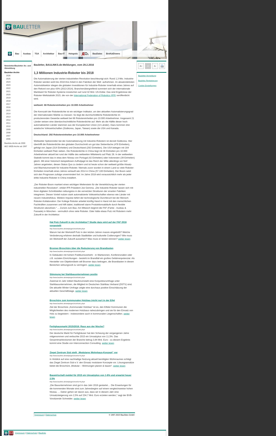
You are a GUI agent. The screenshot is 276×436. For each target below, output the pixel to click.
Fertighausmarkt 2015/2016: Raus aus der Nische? (77, 326)
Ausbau (27, 53)
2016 (8, 107)
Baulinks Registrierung (148, 81)
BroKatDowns (113, 53)
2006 (8, 139)
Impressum (39, 415)
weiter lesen (124, 239)
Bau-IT (61, 53)
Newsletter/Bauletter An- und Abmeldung (17, 67)
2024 (8, 82)
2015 (8, 110)
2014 (8, 114)
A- (155, 66)
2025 (8, 79)
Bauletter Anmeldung (147, 76)
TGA (37, 53)
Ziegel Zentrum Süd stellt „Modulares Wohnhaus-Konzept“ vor (84, 352)
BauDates (97, 53)
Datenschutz (51, 415)
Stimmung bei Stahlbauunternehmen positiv (74, 274)
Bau (17, 53)
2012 (8, 120)
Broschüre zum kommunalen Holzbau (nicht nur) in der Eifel (82, 300)
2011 (8, 123)
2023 (8, 85)
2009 (8, 129)
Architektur (48, 53)
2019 (8, 98)
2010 (8, 126)
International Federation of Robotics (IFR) (95, 95)
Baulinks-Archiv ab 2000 (14, 143)
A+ (141, 66)
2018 (8, 101)
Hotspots (73, 53)
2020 (8, 95)
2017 (8, 104)
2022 (8, 88)
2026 (8, 75)
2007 (8, 136)
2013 (8, 117)
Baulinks (42, 433)
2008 (8, 133)
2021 (8, 91)
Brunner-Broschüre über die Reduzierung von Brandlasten (81, 248)
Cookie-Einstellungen (147, 86)
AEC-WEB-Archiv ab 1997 (15, 146)
